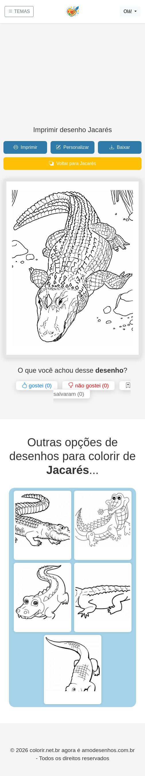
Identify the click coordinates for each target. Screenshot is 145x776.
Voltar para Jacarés (72, 163)
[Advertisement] (72, 76)
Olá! (128, 11)
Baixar (119, 147)
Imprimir (25, 147)
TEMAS (19, 11)
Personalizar (72, 147)
